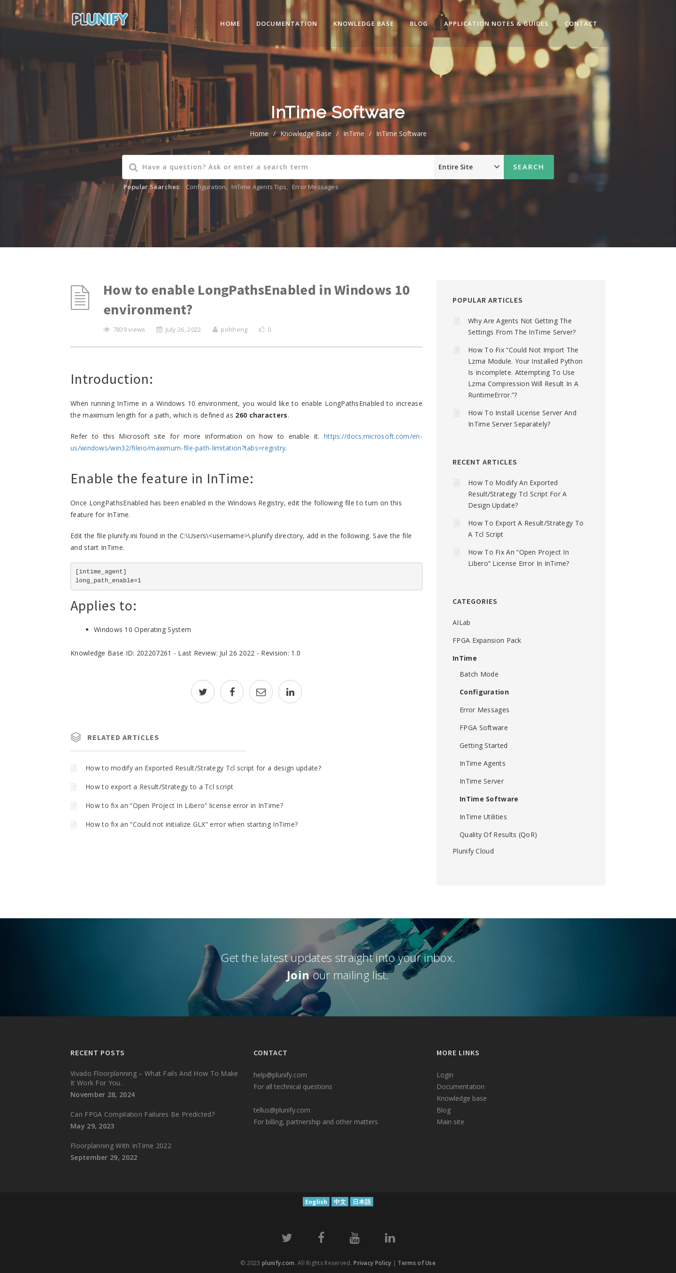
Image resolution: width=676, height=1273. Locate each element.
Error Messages (315, 187)
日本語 (362, 1202)
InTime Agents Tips (258, 187)
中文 (340, 1202)
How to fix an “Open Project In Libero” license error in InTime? (184, 805)
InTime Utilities (483, 816)
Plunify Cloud (473, 850)
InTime (353, 133)
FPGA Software (484, 727)
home (259, 133)
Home (230, 23)
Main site (450, 1121)
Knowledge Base (305, 133)
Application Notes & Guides (496, 23)
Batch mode (479, 674)
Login (445, 1074)
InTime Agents (483, 763)
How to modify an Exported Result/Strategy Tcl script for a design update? (203, 767)
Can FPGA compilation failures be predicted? (142, 1114)
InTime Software (401, 133)
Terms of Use (417, 1263)
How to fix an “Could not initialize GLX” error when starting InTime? (191, 824)
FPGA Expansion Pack (487, 640)
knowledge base (363, 23)
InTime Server (482, 781)
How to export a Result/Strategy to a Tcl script (159, 786)
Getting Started (484, 745)
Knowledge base (462, 1098)
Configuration (206, 187)
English (316, 1202)
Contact (581, 23)
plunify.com (278, 1263)
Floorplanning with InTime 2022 (120, 1145)
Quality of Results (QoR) (498, 834)
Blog (419, 23)
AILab (462, 622)
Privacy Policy (372, 1263)
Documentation (286, 23)
